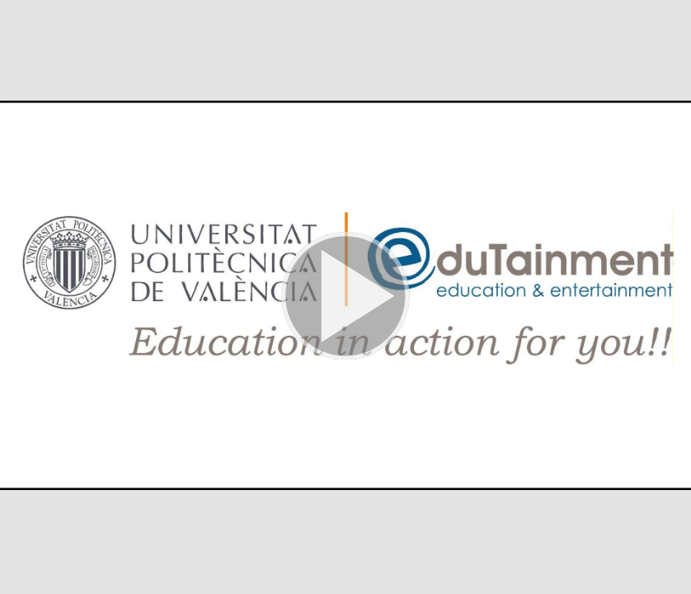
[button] (345, 297)
